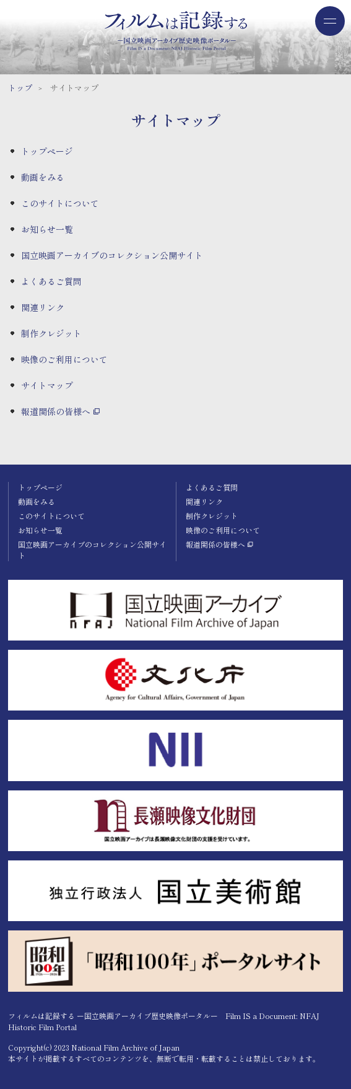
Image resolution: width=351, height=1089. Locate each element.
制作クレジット (51, 333)
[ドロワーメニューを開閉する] (330, 21)
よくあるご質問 (51, 281)
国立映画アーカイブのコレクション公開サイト (112, 255)
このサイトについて (60, 203)
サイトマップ (47, 385)
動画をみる (42, 177)
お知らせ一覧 (47, 229)
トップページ (47, 151)
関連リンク (42, 307)
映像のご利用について (64, 359)
